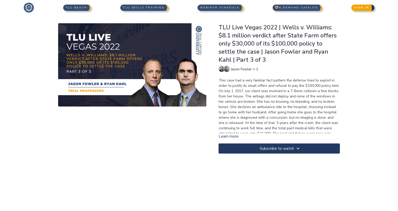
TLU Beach (76, 7)
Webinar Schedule (219, 7)
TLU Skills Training (143, 7)
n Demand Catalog (296, 7)
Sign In (361, 7)
